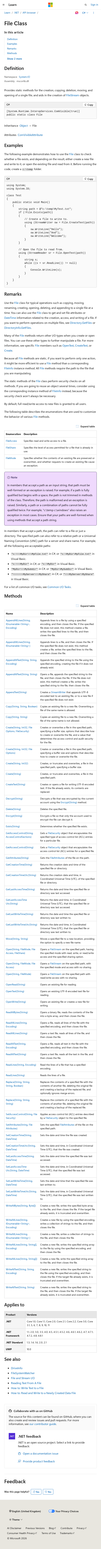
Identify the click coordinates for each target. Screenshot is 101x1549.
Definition (12, 39)
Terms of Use (49, 1533)
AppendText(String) (16, 692)
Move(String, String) (17, 938)
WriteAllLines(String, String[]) (21, 1258)
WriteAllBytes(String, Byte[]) (21, 1205)
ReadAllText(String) (16, 1054)
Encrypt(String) (69, 802)
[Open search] (85, 5)
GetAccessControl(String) (19, 847)
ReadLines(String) (15, 1075)
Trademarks (66, 1533)
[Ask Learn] (76, 13)
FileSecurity (54, 833)
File (71, 154)
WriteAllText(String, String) (20, 1287)
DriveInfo (16, 1368)
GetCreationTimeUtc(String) (21, 875)
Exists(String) (13, 826)
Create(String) (13, 773)
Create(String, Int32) (17, 763)
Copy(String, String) (16, 717)
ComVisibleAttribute (30, 135)
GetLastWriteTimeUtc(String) (21, 924)
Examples (12, 43)
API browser (29, 12)
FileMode (11, 458)
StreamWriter (58, 692)
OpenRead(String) (15, 984)
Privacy (80, 1528)
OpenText (68, 345)
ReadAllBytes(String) (17, 1012)
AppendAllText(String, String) (21, 674)
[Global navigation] (3, 5)
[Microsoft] (50, 4)
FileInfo (8, 368)
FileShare (11, 447)
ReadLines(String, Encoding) (21, 1064)
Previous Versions (35, 1528)
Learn (7, 12)
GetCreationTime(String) (19, 864)
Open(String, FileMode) (18, 974)
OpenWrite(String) (16, 1001)
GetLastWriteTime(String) (19, 914)
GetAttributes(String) (17, 857)
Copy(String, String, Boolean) (21, 706)
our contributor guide (42, 1424)
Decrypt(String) (14, 798)
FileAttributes (57, 857)
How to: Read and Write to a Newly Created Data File (43, 1393)
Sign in (94, 4)
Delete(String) (13, 809)
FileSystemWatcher (23, 1373)
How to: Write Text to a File (27, 1388)
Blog (51, 1528)
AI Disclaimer (14, 1528)
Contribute (66, 1528)
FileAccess (11, 440)
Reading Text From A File (26, 1383)
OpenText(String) (15, 991)
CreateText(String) (15, 784)
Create (8, 350)
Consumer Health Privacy (21, 1533)
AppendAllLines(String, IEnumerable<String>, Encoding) (18, 624)
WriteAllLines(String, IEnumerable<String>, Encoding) (18, 1223)
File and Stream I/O (23, 1378)
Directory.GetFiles (81, 322)
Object (24, 125)
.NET (16, 12)
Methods (12, 53)
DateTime (10, 318)
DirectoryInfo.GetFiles (17, 327)
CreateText (81, 345)
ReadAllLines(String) (16, 1033)
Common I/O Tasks (59, 587)
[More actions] (94, 13)
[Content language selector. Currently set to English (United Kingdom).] (25, 1511)
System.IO (24, 76)
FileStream (72, 95)
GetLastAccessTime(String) (20, 889)
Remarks (11, 48)
